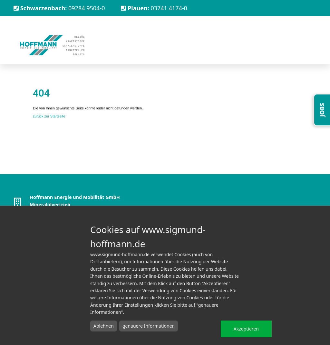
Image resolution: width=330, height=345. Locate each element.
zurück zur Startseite (49, 116)
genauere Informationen (148, 326)
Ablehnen (103, 326)
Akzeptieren (246, 329)
